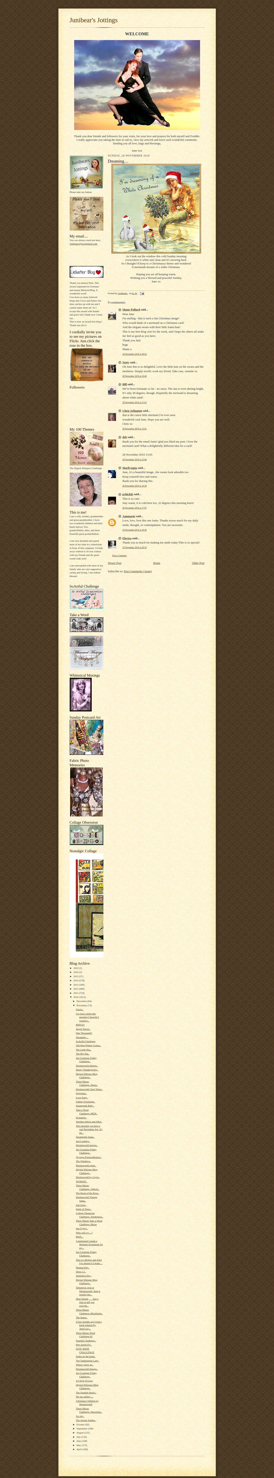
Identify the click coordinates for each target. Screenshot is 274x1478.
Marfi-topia (130, 468)
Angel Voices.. (83, 1029)
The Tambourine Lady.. (87, 1360)
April (79, 1449)
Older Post (198, 563)
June (79, 1441)
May (79, 1445)
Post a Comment (119, 555)
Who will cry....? (84, 1232)
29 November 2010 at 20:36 (135, 530)
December (81, 1001)
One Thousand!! (84, 1033)
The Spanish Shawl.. (86, 1392)
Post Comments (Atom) (138, 571)
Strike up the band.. (85, 1356)
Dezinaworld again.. (86, 1165)
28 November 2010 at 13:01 (135, 428)
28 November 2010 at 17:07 (135, 508)
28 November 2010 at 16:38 (135, 486)
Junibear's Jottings (94, 20)
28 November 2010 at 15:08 (135, 459)
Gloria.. (79, 1009)
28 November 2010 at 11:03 (135, 402)
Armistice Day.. (83, 1275)
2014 (76, 980)
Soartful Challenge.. (86, 1340)
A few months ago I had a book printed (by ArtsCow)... (89, 1325)
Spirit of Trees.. (83, 1209)
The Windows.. (83, 1161)
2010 (76, 997)
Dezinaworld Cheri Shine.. (89, 1089)
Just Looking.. (83, 1141)
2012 (76, 988)
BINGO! (80, 1024)
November (82, 1005)
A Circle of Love (84, 1380)
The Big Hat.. (82, 1053)
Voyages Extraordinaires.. (89, 1157)
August (80, 1432)
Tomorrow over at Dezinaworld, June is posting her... (88, 1291)
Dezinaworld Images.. (87, 1065)
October (80, 1424)
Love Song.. (82, 1097)
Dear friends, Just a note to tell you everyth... (87, 1302)
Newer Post (114, 563)
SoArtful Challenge (85, 1041)
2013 (76, 984)
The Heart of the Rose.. (87, 1193)
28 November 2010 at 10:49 (135, 376)
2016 (76, 972)
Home (156, 563)
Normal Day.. (82, 1267)
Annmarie (129, 516)
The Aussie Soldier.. (86, 1420)
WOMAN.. (81, 1181)
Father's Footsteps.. (85, 1101)
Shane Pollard (131, 309)
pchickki (128, 494)
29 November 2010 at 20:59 (135, 547)
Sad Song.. (81, 1205)
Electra (127, 538)
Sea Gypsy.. (82, 1228)
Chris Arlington (132, 410)
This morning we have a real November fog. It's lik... (89, 1129)
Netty (126, 362)
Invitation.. (81, 1117)
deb (125, 437)
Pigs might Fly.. (84, 1344)
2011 (76, 993)
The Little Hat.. (83, 1049)
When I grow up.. (85, 1364)
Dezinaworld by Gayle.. (88, 1177)
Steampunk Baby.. (85, 1105)
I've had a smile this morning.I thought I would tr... (87, 1017)
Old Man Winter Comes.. (88, 1045)
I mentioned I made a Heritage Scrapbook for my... (89, 1244)
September (82, 1428)
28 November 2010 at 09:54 (135, 354)
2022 (76, 968)
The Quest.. (81, 1317)
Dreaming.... (82, 1037)
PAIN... (79, 1236)
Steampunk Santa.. (85, 1137)
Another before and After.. (89, 1121)
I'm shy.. (80, 1416)
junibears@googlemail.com (84, 243)
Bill (125, 384)
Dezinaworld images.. (87, 1145)
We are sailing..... (84, 1396)
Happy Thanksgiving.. (87, 1069)
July (78, 1437)
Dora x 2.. (81, 1271)
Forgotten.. (81, 1093)
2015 (76, 976)
